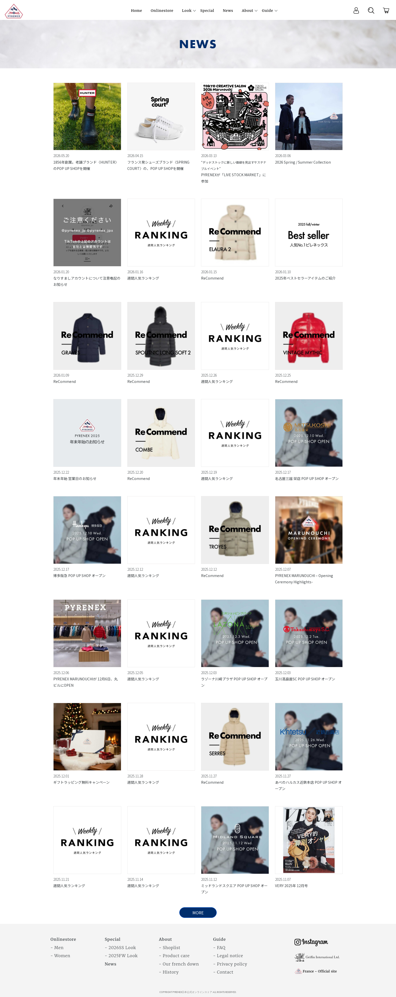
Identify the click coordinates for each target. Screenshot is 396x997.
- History (169, 972)
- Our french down (179, 963)
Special (113, 939)
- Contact (223, 972)
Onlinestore (63, 939)
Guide (219, 939)
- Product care (174, 955)
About (165, 939)
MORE (198, 913)
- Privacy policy (230, 963)
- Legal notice (228, 955)
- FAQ (219, 947)
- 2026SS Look (120, 947)
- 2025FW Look (121, 955)
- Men (57, 947)
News (111, 963)
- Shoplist (169, 947)
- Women (60, 955)
